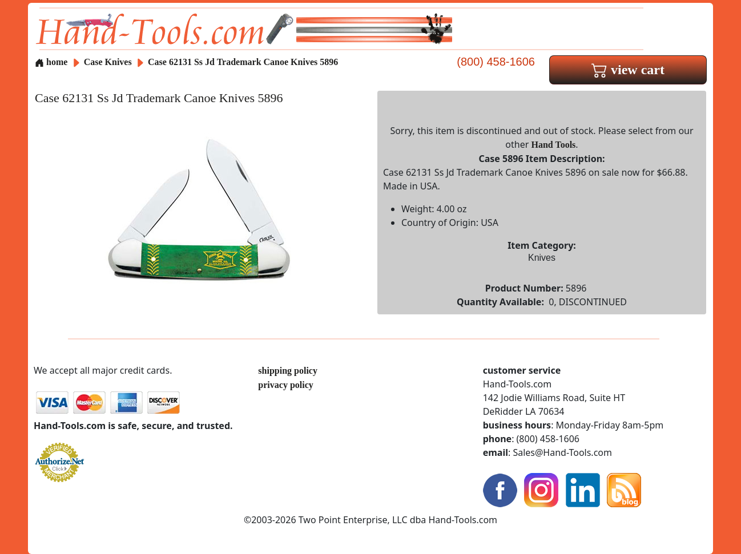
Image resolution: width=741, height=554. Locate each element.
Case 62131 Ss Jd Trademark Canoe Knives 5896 (243, 62)
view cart (628, 70)
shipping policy (287, 370)
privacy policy (285, 385)
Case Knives (108, 62)
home (51, 62)
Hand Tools (553, 144)
